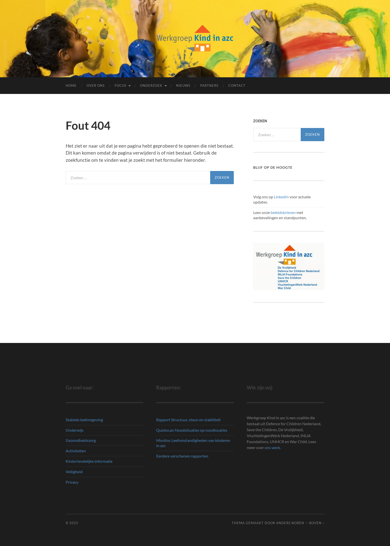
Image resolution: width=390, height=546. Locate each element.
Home (71, 85)
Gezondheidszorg (81, 440)
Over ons (96, 85)
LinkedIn (281, 196)
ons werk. (273, 447)
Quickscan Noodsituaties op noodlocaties (191, 430)
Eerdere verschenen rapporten (182, 456)
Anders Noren (290, 523)
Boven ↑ (316, 523)
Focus (120, 85)
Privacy (72, 482)
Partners (209, 85)
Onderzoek (151, 85)
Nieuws (183, 85)
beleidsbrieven (283, 212)
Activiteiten (76, 450)
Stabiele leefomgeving (84, 419)
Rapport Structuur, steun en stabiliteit (188, 419)
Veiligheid (74, 471)
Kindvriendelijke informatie (89, 461)
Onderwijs (75, 430)
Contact (236, 85)
